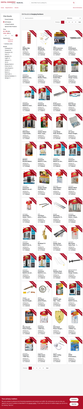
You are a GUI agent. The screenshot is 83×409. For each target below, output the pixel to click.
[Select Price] (16, 35)
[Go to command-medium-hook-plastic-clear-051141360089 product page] (59, 183)
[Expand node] (3, 43)
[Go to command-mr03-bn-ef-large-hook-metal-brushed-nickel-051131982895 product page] (59, 127)
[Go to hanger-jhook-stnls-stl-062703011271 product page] (59, 267)
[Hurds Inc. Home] (8, 3)
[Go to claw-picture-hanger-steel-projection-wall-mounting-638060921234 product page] (29, 323)
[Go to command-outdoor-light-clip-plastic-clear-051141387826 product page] (59, 295)
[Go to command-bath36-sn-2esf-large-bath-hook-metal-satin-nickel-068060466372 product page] (29, 72)
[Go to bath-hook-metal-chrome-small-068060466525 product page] (44, 155)
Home (2, 7)
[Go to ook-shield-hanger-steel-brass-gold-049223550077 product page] (59, 323)
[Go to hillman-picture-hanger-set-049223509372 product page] (44, 295)
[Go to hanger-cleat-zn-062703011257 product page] (59, 239)
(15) (7, 58)
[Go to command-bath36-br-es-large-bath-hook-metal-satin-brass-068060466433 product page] (44, 267)
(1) (8, 74)
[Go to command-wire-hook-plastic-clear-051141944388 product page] (29, 211)
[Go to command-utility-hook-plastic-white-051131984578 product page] (74, 239)
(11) (8, 60)
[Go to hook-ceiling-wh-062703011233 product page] (59, 350)
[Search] (74, 2)
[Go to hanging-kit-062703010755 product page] (29, 295)
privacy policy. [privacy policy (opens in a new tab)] (33, 403)
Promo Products (9, 19)
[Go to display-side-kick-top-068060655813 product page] (29, 44)
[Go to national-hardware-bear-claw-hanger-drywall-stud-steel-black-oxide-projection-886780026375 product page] (74, 267)
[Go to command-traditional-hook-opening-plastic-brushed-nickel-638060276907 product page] (74, 211)
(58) (8, 50)
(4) (9, 64)
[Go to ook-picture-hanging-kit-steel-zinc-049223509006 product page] (74, 350)
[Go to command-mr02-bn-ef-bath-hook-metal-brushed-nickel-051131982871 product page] (74, 183)
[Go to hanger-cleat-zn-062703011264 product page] (74, 44)
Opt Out (74, 404)
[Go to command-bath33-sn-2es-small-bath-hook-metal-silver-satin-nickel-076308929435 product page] (59, 155)
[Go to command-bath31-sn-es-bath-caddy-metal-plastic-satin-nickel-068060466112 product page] (74, 100)
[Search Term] (52, 2)
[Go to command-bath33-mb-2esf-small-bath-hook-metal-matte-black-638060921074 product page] (74, 295)
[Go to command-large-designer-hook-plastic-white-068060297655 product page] (29, 350)
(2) (7, 70)
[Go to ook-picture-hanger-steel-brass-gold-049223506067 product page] (44, 239)
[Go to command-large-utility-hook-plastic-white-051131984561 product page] (44, 350)
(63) (8, 48)
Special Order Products (11, 26)
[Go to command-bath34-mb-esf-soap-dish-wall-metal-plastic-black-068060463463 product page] (29, 183)
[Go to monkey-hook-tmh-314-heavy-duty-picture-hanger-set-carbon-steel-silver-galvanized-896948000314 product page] (44, 183)
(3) (8, 66)
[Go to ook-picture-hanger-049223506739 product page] (44, 211)
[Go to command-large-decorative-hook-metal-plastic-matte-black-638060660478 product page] (29, 127)
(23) (8, 56)
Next (80, 22)
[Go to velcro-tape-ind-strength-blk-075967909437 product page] (59, 44)
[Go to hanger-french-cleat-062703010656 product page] (59, 100)
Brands (16, 7)
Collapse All (10, 39)
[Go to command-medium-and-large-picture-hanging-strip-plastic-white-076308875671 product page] (44, 72)
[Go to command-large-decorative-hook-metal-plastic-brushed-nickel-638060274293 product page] (59, 72)
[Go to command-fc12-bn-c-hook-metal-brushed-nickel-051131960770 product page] (29, 155)
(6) (6, 62)
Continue (74, 399)
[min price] (5, 35)
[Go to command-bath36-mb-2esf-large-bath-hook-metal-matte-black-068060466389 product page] (44, 100)
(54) (8, 52)
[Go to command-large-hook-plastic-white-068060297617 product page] (44, 323)
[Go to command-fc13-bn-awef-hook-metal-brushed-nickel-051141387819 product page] (44, 127)
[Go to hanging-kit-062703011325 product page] (44, 44)
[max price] (12, 35)
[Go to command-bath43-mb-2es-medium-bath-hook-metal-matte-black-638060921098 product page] (29, 239)
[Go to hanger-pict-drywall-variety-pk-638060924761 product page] (74, 72)
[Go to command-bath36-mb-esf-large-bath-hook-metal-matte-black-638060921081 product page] (29, 267)
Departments (8, 7)
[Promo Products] (3, 19)
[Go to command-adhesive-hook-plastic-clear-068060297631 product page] (74, 323)
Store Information (77, 7)
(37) (7, 54)
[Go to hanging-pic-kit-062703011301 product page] (59, 211)
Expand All (10, 41)
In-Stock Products (9, 24)
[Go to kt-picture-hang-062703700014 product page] (74, 127)
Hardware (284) (8, 43)
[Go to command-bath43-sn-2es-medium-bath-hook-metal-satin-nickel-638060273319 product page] (74, 155)
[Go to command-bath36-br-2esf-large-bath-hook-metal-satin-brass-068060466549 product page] (29, 100)
